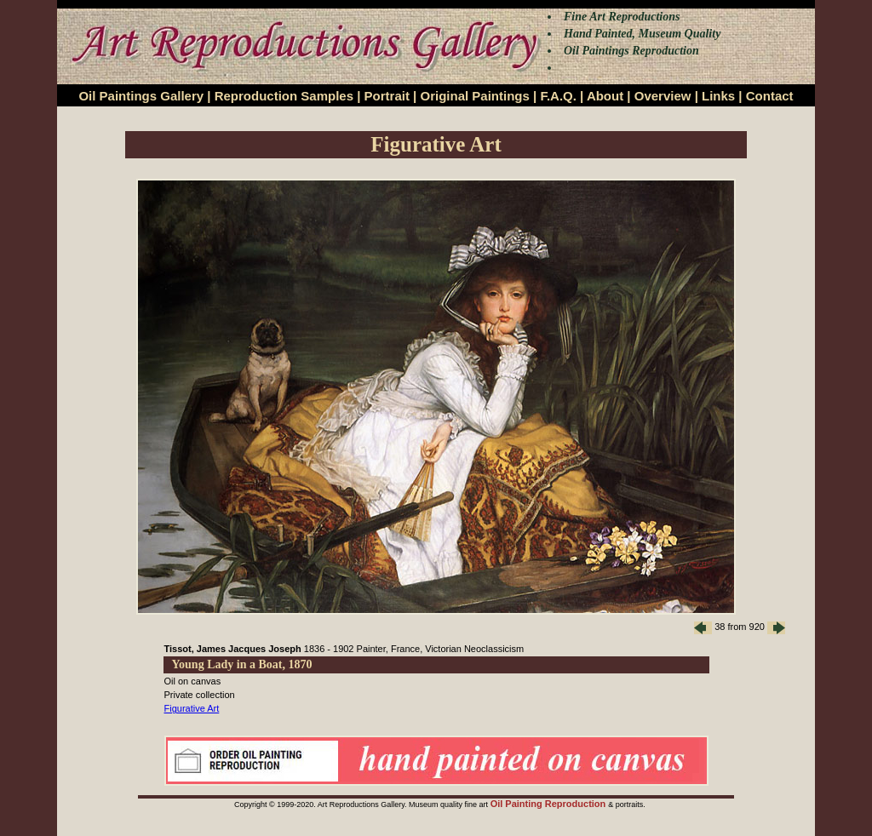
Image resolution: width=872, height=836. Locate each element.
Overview (662, 96)
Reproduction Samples (284, 96)
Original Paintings (474, 96)
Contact (770, 96)
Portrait (387, 96)
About (605, 96)
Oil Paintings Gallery (141, 96)
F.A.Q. (558, 96)
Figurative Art (192, 708)
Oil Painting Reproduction (549, 804)
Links (718, 96)
